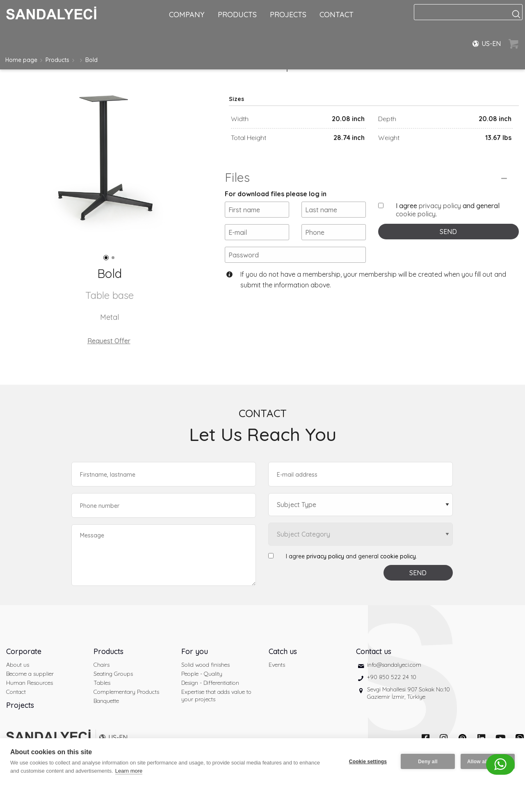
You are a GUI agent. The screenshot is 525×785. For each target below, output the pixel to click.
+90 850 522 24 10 (391, 677)
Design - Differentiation (210, 682)
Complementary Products (126, 691)
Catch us (283, 651)
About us (17, 664)
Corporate (23, 651)
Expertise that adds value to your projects (216, 695)
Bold (91, 60)
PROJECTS (288, 14)
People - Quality (201, 673)
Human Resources (29, 682)
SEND (448, 231)
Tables (102, 682)
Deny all (428, 761)
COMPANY (187, 14)
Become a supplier (30, 673)
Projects (20, 705)
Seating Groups (113, 673)
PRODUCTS (237, 14)
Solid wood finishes (205, 664)
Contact (16, 691)
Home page (21, 60)
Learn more (128, 771)
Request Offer (108, 341)
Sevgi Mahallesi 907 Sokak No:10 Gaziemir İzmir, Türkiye (408, 693)
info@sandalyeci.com (394, 664)
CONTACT (337, 14)
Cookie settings (368, 761)
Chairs (102, 664)
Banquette (106, 701)
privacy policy (440, 206)
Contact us (373, 651)
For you (194, 651)
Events (277, 664)
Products (57, 60)
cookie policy (416, 214)
